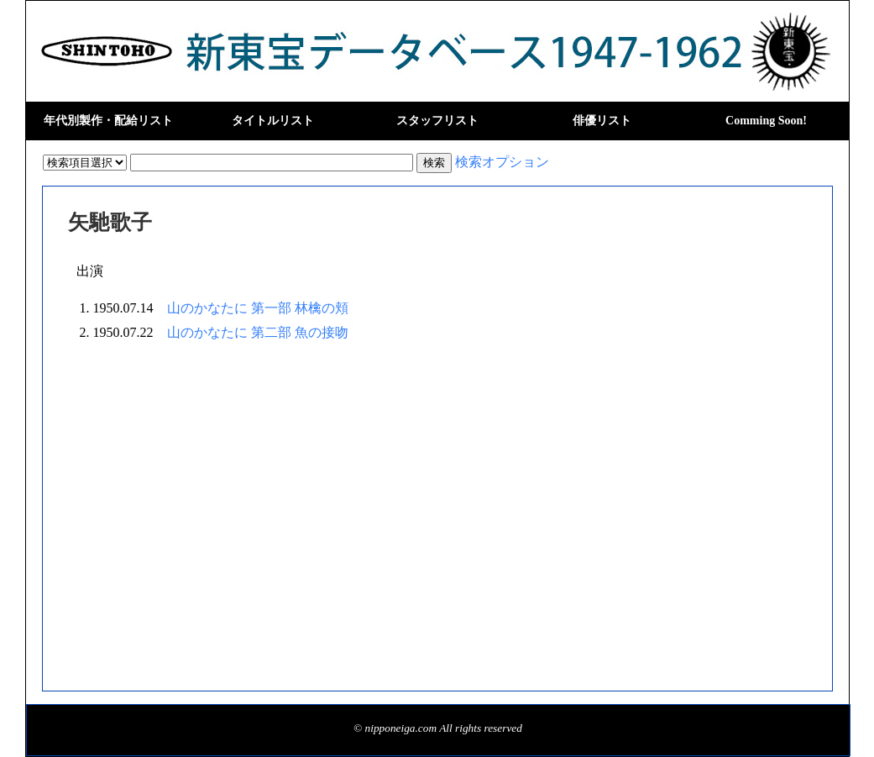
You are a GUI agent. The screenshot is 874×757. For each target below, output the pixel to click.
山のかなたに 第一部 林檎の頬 (257, 308)
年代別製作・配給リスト (108, 120)
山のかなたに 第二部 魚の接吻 (257, 332)
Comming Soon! (766, 120)
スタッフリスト (437, 120)
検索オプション (502, 162)
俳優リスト (602, 120)
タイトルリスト (273, 120)
